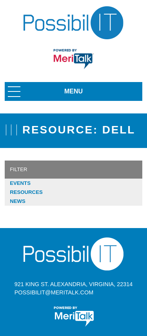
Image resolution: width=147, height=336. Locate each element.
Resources (26, 192)
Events (20, 183)
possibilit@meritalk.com (54, 292)
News (17, 201)
